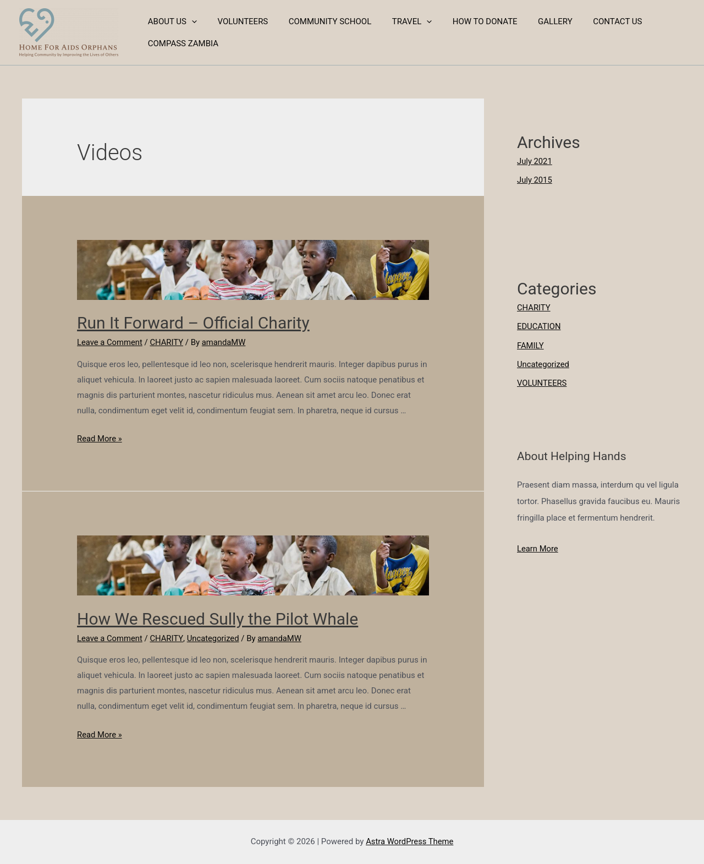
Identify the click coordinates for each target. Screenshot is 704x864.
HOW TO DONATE (466, 21)
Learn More (538, 547)
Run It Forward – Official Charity (193, 322)
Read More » (100, 439)
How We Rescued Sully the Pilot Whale (217, 618)
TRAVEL (398, 21)
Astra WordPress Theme (409, 841)
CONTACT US (590, 21)
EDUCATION (539, 326)
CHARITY (168, 342)
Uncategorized (214, 638)
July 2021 (535, 161)
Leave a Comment (110, 342)
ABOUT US (170, 21)
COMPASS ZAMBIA (181, 43)
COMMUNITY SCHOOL (319, 21)
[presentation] (189, 21)
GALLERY (532, 21)
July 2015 (535, 180)
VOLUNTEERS (236, 21)
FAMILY (530, 344)
